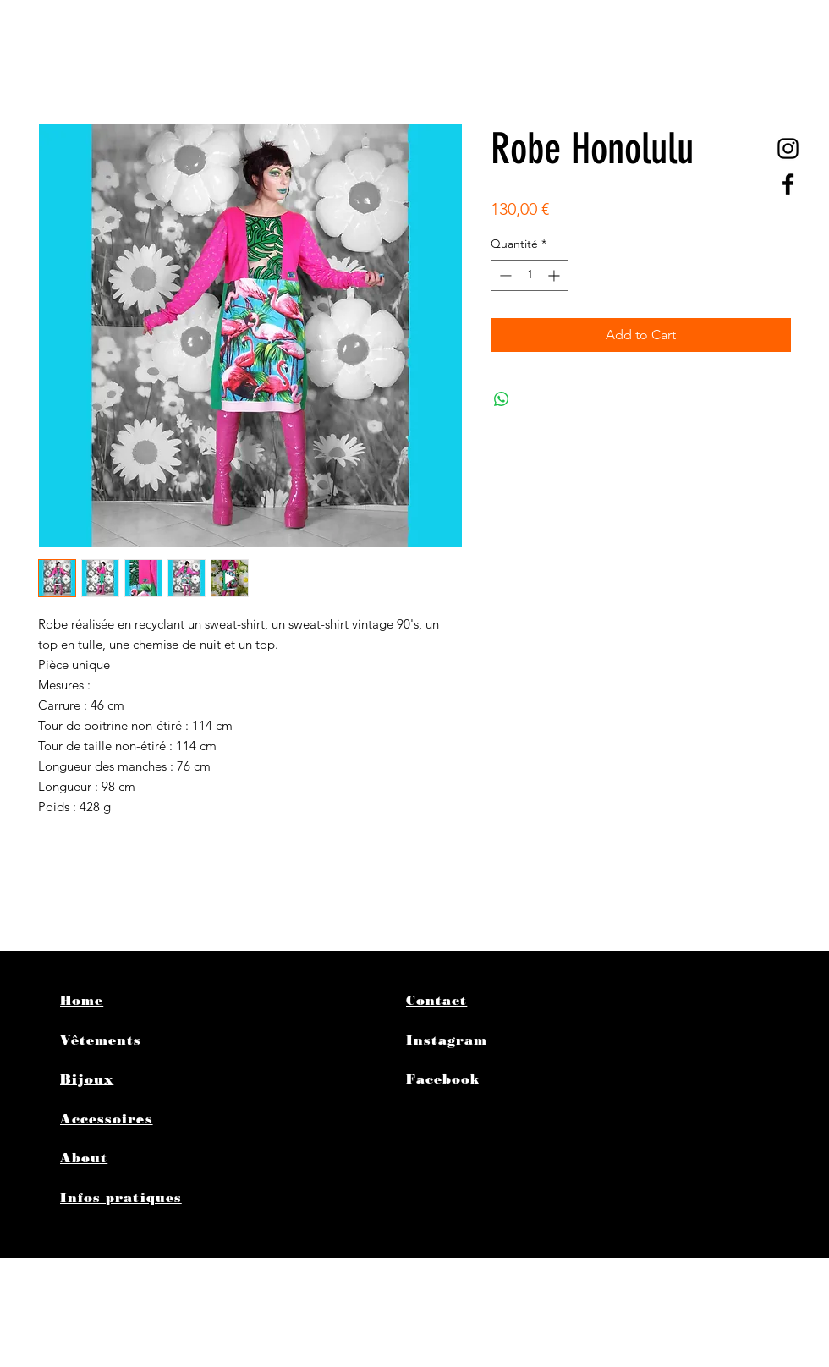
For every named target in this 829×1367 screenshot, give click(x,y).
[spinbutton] (529, 275)
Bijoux (86, 1079)
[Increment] (555, 275)
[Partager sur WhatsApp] (501, 399)
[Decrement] (503, 275)
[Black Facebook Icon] (788, 184)
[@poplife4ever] (788, 148)
